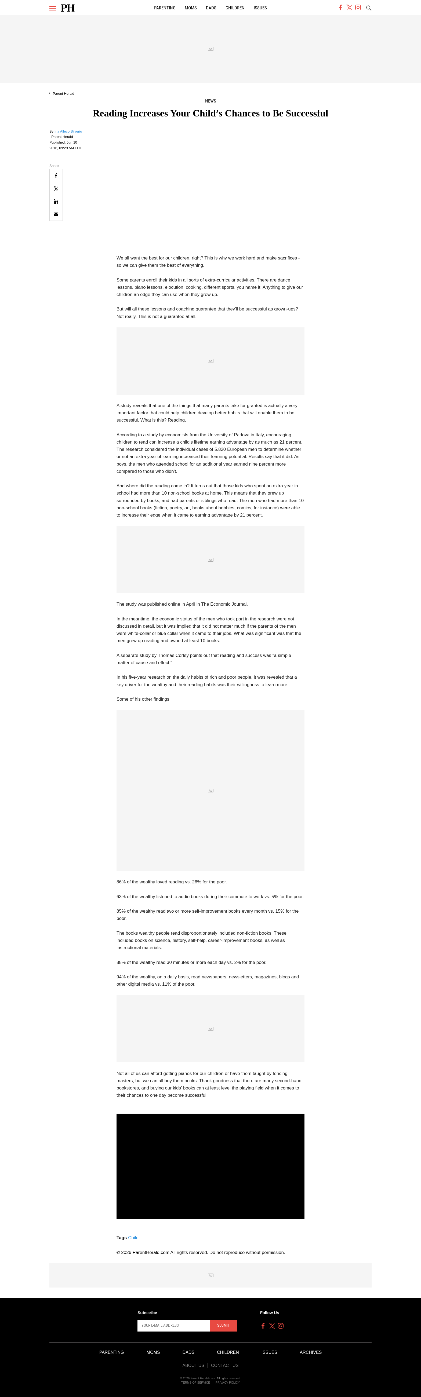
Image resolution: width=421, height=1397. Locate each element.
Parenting (165, 7)
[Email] (56, 214)
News (210, 101)
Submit (223, 1325)
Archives (311, 1352)
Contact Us (225, 1365)
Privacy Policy (228, 1382)
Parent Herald (63, 94)
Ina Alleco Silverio (68, 131)
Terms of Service (195, 1382)
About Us (193, 1365)
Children (235, 7)
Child (133, 1237)
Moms (191, 7)
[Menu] (52, 8)
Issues (260, 7)
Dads (211, 7)
